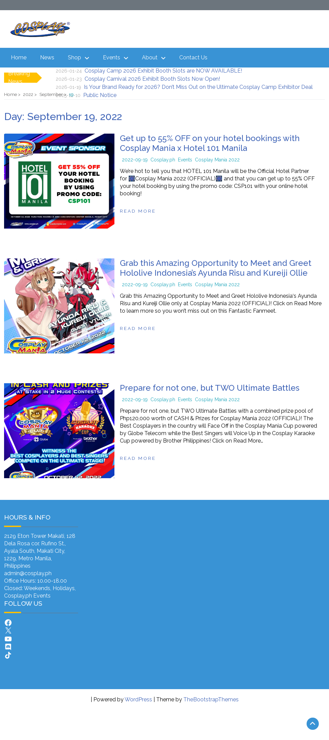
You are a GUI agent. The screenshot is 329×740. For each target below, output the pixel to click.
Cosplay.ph (162, 159)
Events (111, 57)
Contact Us (193, 57)
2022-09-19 (135, 159)
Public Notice (99, 95)
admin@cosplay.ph (28, 573)
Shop (74, 57)
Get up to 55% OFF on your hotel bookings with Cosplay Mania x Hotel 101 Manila (210, 143)
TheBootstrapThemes (211, 699)
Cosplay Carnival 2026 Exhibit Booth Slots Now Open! (152, 79)
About (150, 57)
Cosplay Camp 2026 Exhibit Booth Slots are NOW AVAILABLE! (163, 70)
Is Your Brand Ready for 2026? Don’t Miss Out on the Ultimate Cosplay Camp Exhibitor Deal (198, 87)
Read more (138, 211)
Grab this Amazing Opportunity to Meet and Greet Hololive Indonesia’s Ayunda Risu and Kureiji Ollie (215, 268)
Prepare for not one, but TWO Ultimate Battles (209, 388)
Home (18, 57)
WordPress (138, 699)
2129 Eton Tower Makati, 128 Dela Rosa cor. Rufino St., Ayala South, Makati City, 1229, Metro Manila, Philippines (39, 551)
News (47, 57)
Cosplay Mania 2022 (217, 159)
